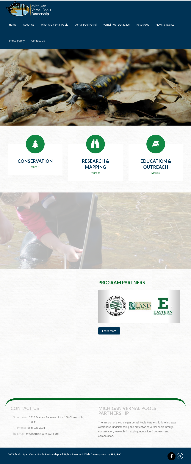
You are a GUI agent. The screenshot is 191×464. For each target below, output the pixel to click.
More (35, 167)
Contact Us (38, 40)
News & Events (165, 24)
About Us (28, 24)
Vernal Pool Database (116, 24)
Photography (17, 40)
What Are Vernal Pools (54, 24)
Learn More (109, 331)
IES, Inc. (116, 454)
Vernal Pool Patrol (86, 24)
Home (12, 24)
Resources (142, 24)
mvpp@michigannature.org (42, 433)
